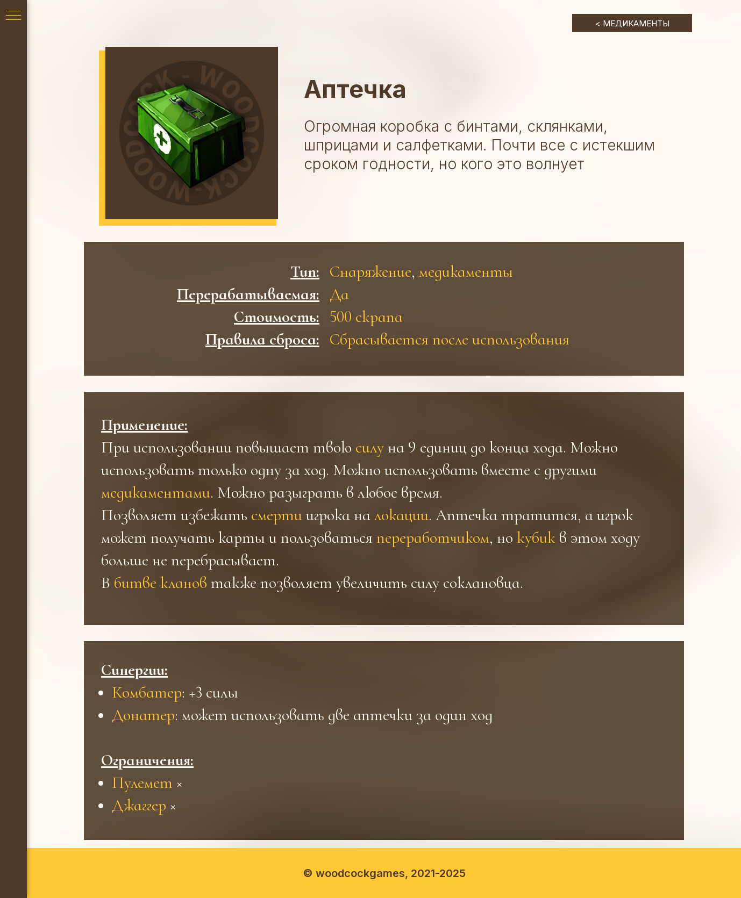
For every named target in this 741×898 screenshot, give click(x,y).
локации (401, 515)
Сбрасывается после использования (449, 339)
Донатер (143, 715)
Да (339, 294)
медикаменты (466, 272)
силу (371, 447)
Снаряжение (370, 272)
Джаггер (141, 805)
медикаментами (155, 492)
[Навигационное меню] (13, 16)
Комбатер (147, 692)
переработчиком (432, 538)
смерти (278, 515)
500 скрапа (366, 317)
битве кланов (160, 583)
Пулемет (144, 783)
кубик (538, 538)
